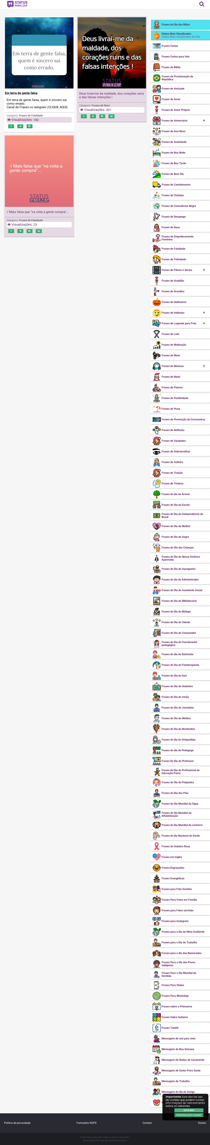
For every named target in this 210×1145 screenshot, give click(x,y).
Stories (202, 1122)
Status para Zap (94, 1137)
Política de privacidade (17, 1122)
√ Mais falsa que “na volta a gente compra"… (37, 212)
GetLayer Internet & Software (113, 1140)
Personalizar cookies (188, 1115)
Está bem (189, 1110)
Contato (147, 1122)
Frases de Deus (101, 105)
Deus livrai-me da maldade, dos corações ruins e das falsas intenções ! (111, 95)
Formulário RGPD (86, 1122)
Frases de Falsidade (31, 115)
